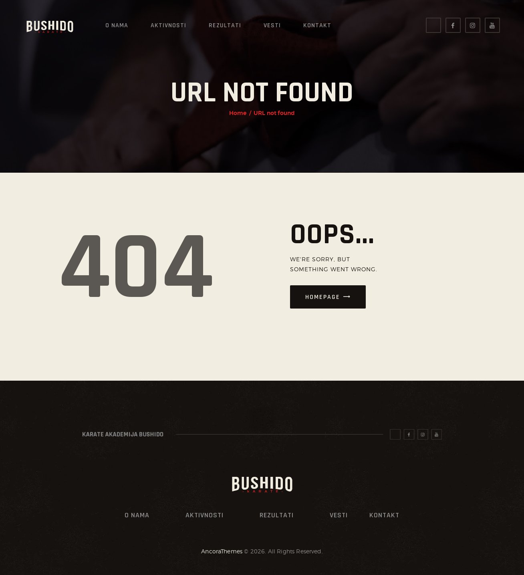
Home (238, 113)
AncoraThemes (221, 551)
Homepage (322, 297)
